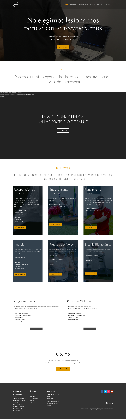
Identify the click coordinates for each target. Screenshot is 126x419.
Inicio (66, 4)
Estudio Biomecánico (18, 406)
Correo (49, 396)
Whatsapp (50, 398)
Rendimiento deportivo (19, 400)
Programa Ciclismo (18, 410)
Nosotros (73, 4)
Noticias (92, 4)
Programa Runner (17, 408)
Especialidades (83, 4)
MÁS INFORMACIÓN (20, 227)
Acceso (107, 4)
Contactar (63, 130)
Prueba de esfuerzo (18, 404)
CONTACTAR (63, 47)
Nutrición (15, 402)
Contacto (100, 4)
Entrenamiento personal (19, 398)
